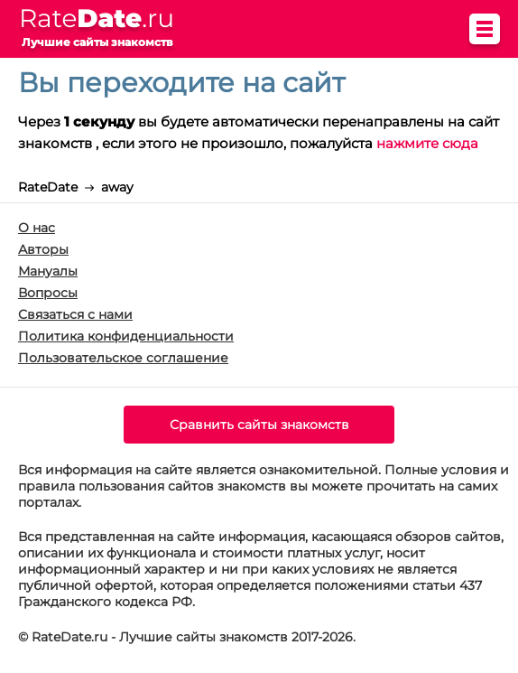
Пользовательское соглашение (123, 358)
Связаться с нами (75, 314)
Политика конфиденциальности (126, 336)
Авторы (43, 249)
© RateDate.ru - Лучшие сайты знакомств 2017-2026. (187, 637)
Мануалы (48, 271)
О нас (36, 228)
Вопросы (48, 293)
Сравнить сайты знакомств (259, 424)
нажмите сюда (427, 143)
